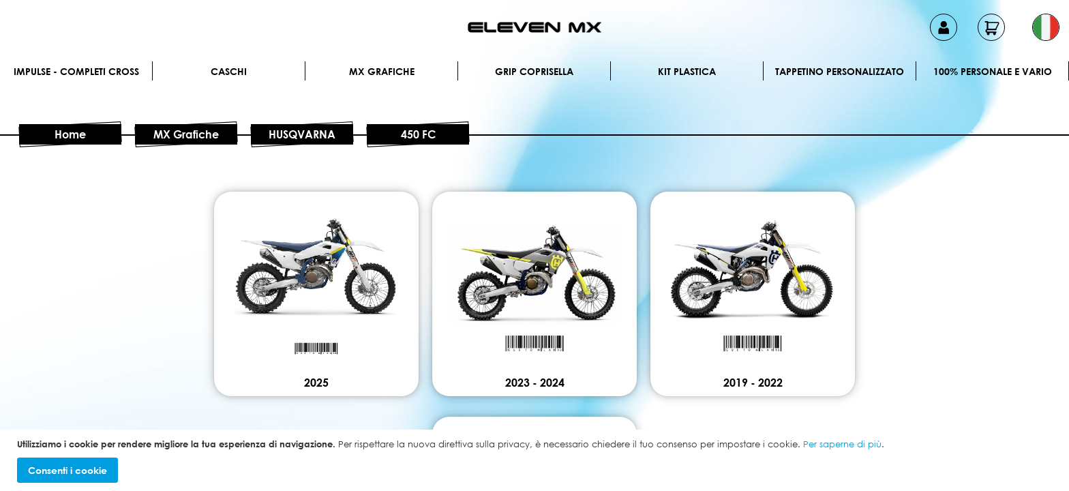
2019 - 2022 (753, 382)
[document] (536, 460)
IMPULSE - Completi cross (76, 71)
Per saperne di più (842, 443)
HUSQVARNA (302, 134)
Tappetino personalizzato (839, 71)
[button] (1045, 27)
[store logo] (534, 27)
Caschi (229, 71)
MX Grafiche (382, 71)
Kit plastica (687, 71)
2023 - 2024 (534, 382)
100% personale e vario (992, 71)
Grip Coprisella (534, 71)
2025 (316, 382)
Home (70, 134)
